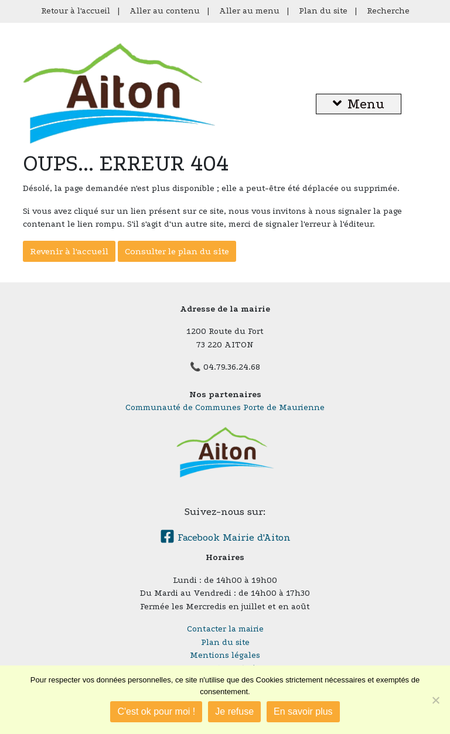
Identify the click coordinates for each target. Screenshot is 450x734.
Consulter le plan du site (177, 251)
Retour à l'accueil (75, 11)
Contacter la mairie (225, 629)
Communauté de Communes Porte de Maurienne (225, 407)
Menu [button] (358, 104)
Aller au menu (249, 11)
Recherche (388, 11)
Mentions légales (225, 655)
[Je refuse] (435, 700)
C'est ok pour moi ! (156, 711)
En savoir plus (303, 711)
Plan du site (323, 11)
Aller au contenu (164, 11)
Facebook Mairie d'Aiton (225, 537)
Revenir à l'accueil (69, 251)
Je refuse (234, 711)
